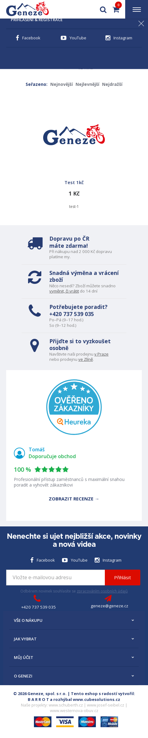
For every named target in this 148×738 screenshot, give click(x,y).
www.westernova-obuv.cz (74, 710)
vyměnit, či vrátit (64, 291)
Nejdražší (112, 84)
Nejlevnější (87, 84)
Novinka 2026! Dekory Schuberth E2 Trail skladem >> (74, 27)
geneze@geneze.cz (109, 606)
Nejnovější (61, 84)
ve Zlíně (85, 359)
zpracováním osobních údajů (102, 591)
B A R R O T (38, 699)
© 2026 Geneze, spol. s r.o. (40, 693)
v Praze (101, 354)
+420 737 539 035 (71, 314)
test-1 (74, 152)
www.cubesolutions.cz (96, 699)
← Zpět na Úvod (26, 46)
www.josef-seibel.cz (105, 705)
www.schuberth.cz (66, 705)
